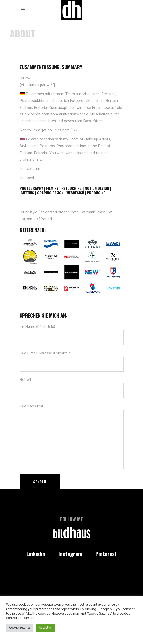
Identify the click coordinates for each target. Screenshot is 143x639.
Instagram (70, 554)
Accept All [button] (45, 627)
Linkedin (35, 554)
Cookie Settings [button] (19, 627)
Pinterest (106, 554)
